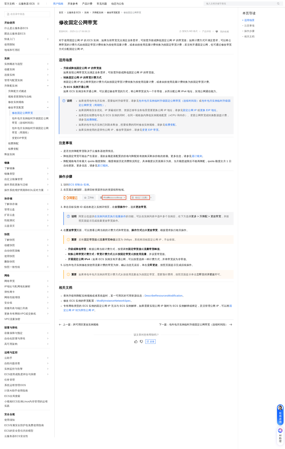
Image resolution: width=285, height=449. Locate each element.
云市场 (88, 5)
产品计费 (87, 15)
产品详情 (206, 43)
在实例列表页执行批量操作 (110, 227)
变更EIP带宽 (150, 141)
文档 (239, 6)
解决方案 (58, 5)
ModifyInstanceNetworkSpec (114, 312)
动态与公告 (117, 15)
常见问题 (102, 15)
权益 (69, 5)
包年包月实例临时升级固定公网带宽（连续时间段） (169, 112)
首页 (61, 24)
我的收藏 (224, 43)
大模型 (37, 5)
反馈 (150, 353)
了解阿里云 (119, 5)
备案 (246, 6)
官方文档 (9, 15)
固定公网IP (190, 121)
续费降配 (92, 131)
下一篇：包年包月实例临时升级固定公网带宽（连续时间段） (195, 336)
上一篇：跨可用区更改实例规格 (79, 336)
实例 (86, 24)
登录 (277, 6)
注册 (264, 6)
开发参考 (73, 15)
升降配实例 (97, 24)
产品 (47, 5)
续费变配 (170, 136)
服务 (107, 5)
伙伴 (98, 5)
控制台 (255, 6)
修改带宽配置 (113, 24)
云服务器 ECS (27, 15)
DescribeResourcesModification (163, 307)
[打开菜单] (6, 6)
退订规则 (197, 167)
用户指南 (58, 15)
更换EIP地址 (208, 121)
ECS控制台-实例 (79, 196)
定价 (78, 5)
